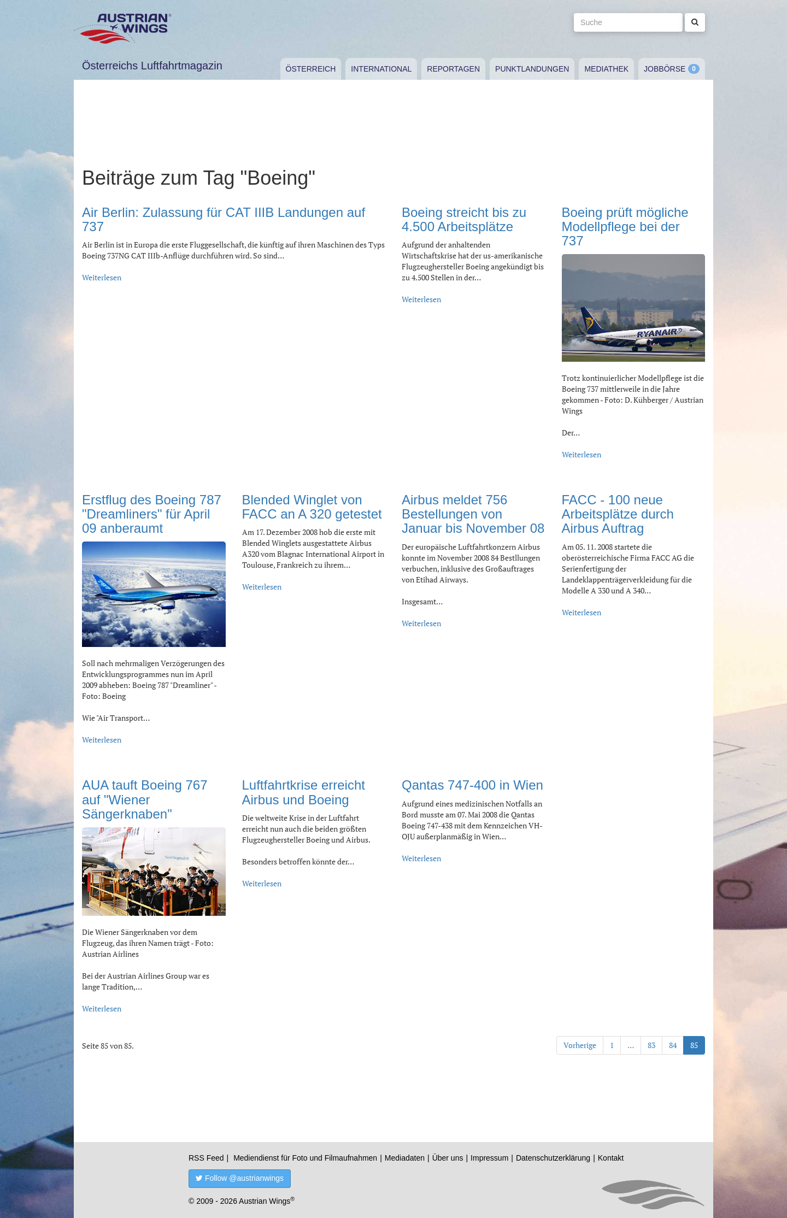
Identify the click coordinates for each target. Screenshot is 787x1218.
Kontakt (611, 1158)
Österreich (311, 68)
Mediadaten (405, 1158)
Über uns (447, 1158)
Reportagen (453, 68)
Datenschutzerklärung (553, 1158)
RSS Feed (206, 1158)
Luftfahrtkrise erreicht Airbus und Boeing (303, 792)
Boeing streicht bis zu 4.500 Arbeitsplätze (464, 219)
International (381, 68)
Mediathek (606, 68)
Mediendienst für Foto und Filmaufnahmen (305, 1158)
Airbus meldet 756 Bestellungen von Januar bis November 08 (473, 514)
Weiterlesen (101, 277)
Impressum (489, 1158)
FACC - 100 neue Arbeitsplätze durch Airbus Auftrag (618, 514)
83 (651, 1045)
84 (673, 1045)
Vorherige (579, 1045)
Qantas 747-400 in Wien (472, 785)
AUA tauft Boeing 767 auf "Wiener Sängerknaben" (145, 799)
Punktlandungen (532, 68)
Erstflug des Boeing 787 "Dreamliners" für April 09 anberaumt (151, 514)
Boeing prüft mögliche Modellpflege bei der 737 (625, 227)
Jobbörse (664, 68)
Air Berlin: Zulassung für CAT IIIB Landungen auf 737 (223, 219)
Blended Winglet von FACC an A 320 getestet (312, 506)
